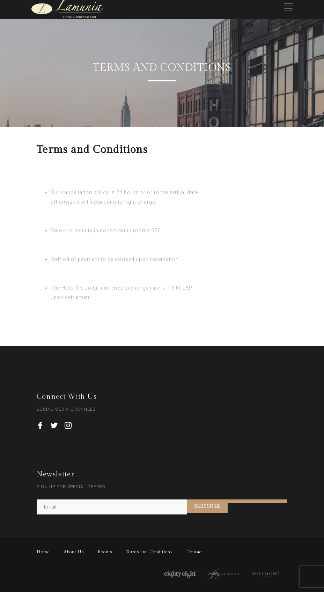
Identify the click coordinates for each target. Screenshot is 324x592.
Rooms (105, 551)
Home (43, 551)
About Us (74, 551)
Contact (194, 551)
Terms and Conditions (149, 551)
